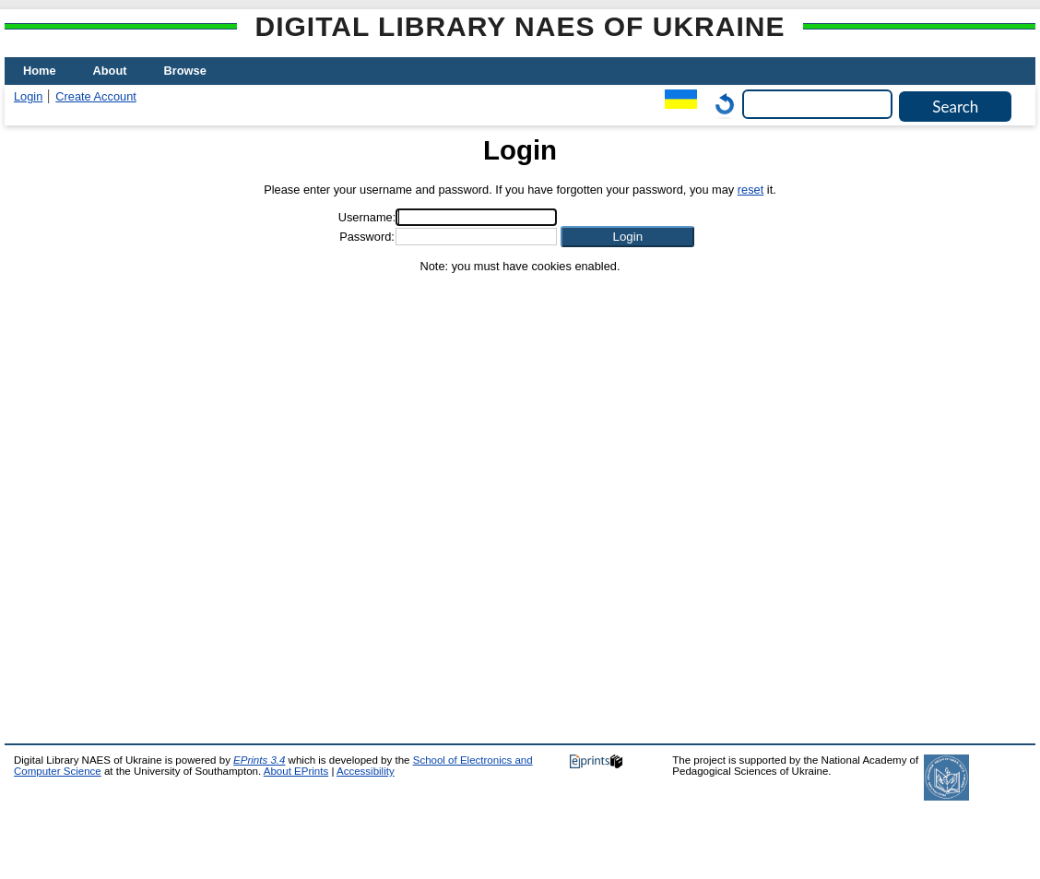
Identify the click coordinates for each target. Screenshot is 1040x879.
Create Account (95, 96)
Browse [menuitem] (185, 70)
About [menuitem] (110, 70)
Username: (367, 217)
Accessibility (366, 771)
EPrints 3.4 (259, 760)
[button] (627, 236)
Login (28, 96)
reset (750, 189)
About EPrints (296, 771)
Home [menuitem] (39, 70)
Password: (367, 237)
